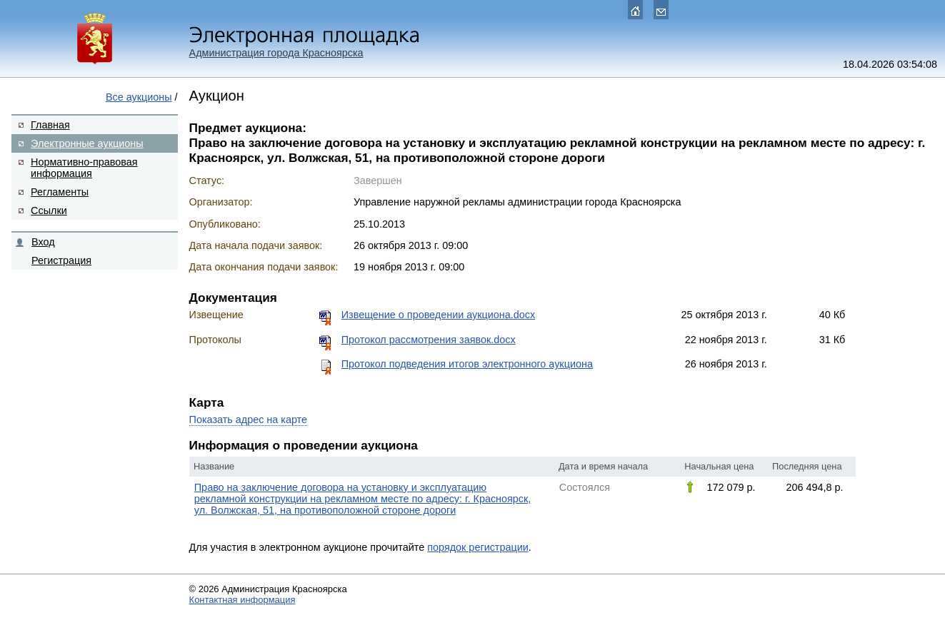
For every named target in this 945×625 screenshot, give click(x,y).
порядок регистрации (478, 547)
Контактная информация (242, 599)
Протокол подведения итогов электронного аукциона (467, 364)
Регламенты (60, 192)
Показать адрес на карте (248, 419)
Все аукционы (139, 97)
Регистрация (61, 260)
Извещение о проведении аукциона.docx (438, 314)
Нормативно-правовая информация (84, 167)
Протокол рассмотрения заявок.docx (428, 339)
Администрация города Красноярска (276, 53)
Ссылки (49, 210)
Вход (43, 242)
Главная (50, 125)
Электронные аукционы (87, 143)
